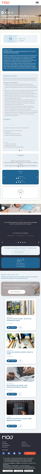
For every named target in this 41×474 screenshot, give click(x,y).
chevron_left (3, 208)
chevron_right (37, 160)
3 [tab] (23, 166)
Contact (24, 442)
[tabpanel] (20, 135)
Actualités (4, 447)
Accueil (4, 442)
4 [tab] (23, 242)
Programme (34, 22)
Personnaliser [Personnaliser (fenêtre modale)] (28, 470)
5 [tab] (25, 242)
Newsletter (29, 453)
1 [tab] (19, 150)
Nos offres (5, 443)
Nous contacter (19, 252)
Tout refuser (18, 470)
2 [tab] (21, 150)
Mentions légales (26, 445)
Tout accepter (7, 470)
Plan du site (24, 444)
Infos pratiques (6, 445)
